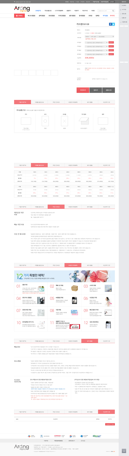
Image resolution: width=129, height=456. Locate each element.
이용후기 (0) (106, 102)
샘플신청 (108, 90)
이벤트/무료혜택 (72, 102)
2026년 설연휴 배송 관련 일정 (23, 2)
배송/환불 (89, 102)
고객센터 (82, 2)
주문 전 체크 (56, 102)
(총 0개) (78, 79)
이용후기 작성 (110, 424)
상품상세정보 (22, 102)
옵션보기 (111, 42)
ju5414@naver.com (58, 447)
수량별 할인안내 (39, 102)
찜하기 (96, 90)
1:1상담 (77, 2)
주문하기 (83, 90)
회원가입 (72, 2)
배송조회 (88, 2)
